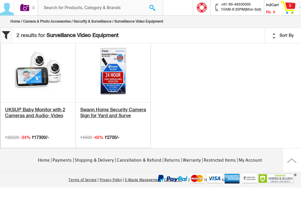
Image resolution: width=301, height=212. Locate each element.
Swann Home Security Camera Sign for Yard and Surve (113, 112)
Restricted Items (220, 160)
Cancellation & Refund (139, 160)
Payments (62, 160)
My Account (250, 160)
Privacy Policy (111, 180)
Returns (172, 160)
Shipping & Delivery (94, 160)
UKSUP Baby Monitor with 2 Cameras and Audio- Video (35, 112)
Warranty (192, 160)
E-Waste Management (143, 180)
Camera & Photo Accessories (47, 21)
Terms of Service (82, 180)
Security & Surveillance (92, 21)
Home (15, 21)
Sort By (283, 35)
